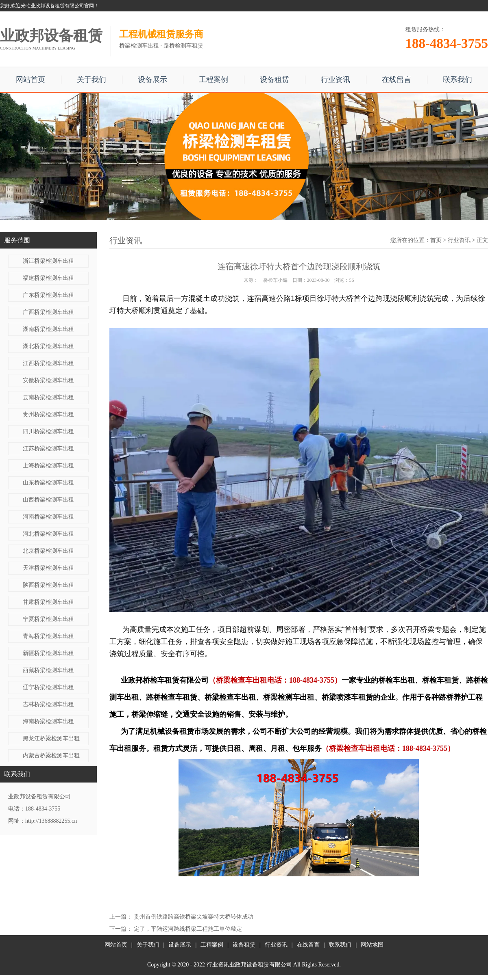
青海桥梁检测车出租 (48, 636)
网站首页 (30, 80)
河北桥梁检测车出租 (48, 534)
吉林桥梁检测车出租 (48, 704)
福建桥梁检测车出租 (48, 278)
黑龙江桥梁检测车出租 (51, 738)
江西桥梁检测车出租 (48, 363)
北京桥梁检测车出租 (48, 551)
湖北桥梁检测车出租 (48, 346)
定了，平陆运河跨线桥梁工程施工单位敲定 (188, 929)
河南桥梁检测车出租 (48, 517)
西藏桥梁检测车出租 (48, 670)
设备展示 (152, 80)
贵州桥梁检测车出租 (48, 414)
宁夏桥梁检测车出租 (48, 619)
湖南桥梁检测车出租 (48, 329)
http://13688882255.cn (51, 821)
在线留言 (396, 80)
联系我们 (457, 80)
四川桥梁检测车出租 (48, 431)
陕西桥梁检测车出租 (48, 585)
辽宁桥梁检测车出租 (48, 687)
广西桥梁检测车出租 (48, 312)
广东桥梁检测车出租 (48, 295)
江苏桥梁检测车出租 (48, 448)
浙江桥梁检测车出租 (48, 261)
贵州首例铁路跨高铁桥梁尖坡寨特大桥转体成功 (193, 917)
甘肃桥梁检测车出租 (48, 602)
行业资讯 (335, 80)
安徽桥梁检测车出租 (48, 380)
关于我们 (91, 80)
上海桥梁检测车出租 (48, 466)
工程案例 (213, 80)
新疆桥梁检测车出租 (48, 653)
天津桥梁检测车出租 (48, 568)
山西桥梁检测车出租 (48, 500)
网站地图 (372, 945)
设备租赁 (274, 80)
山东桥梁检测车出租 (48, 483)
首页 (436, 240)
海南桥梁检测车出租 (48, 721)
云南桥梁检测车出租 (48, 397)
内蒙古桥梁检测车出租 (51, 755)
